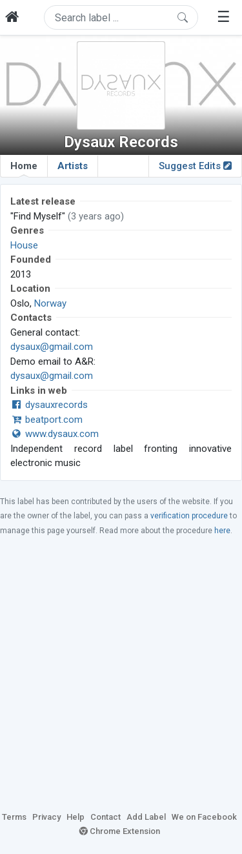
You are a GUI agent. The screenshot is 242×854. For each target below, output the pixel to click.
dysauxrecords (49, 405)
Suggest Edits (195, 166)
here (222, 530)
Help (75, 817)
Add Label (146, 817)
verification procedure (189, 515)
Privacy (46, 817)
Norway (50, 303)
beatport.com (46, 419)
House (24, 245)
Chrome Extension (119, 831)
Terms (14, 817)
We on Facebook (204, 817)
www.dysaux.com (54, 434)
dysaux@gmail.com (51, 346)
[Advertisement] (121, 673)
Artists (72, 166)
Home (23, 168)
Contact (105, 817)
